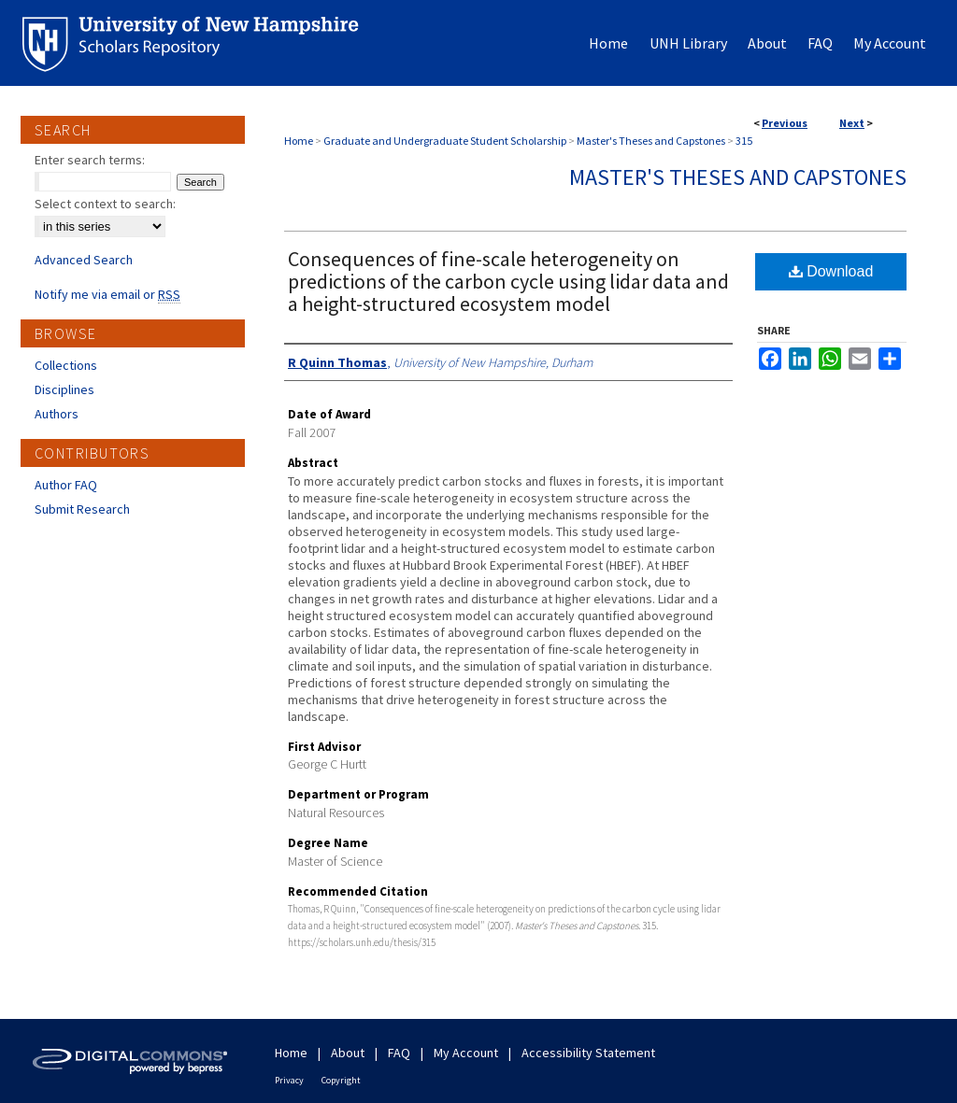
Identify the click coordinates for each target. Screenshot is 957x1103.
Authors (57, 413)
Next (851, 123)
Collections (66, 365)
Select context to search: (105, 203)
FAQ (399, 1052)
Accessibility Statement (588, 1052)
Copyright (341, 1080)
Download (831, 271)
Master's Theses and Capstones (651, 141)
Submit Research (82, 509)
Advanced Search (84, 259)
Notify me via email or (107, 294)
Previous (784, 123)
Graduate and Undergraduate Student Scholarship (444, 141)
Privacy (289, 1080)
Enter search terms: (90, 159)
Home (298, 141)
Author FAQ (66, 484)
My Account (466, 1052)
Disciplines (64, 389)
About (347, 1052)
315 (744, 141)
